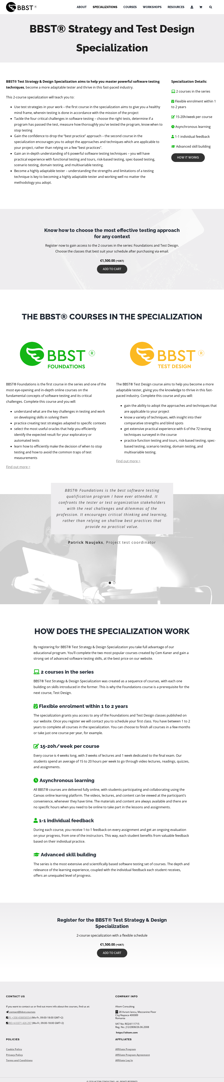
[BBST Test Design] (167, 342)
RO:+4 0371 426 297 (20, 1023)
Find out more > (18, 467)
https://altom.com (127, 1032)
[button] (210, 7)
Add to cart (112, 269)
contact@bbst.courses (21, 1012)
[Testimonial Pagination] (110, 583)
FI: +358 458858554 (19, 1017)
